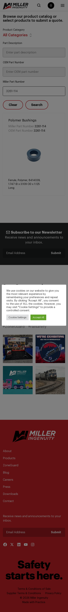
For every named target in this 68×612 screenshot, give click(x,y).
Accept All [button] (38, 317)
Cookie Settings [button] (17, 317)
